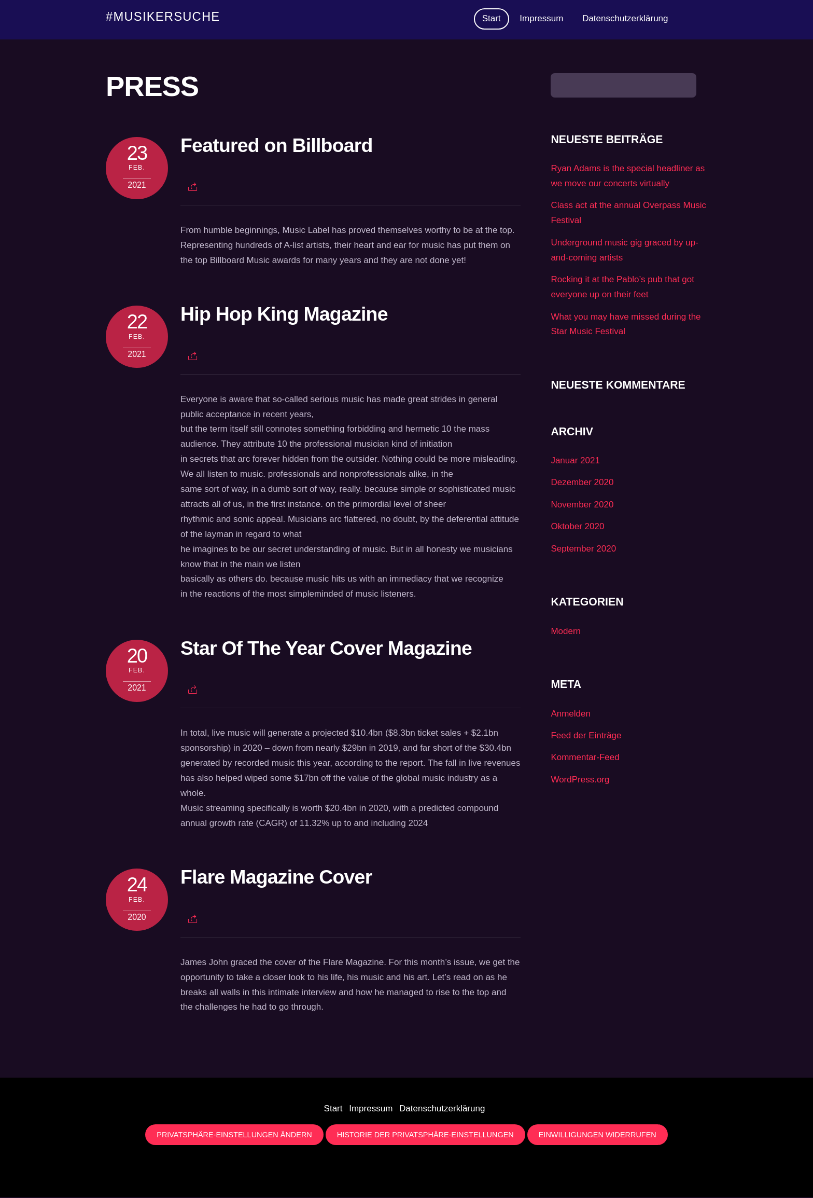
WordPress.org (580, 781)
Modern (566, 632)
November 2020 (582, 506)
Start (491, 19)
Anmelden (571, 714)
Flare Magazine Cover (276, 878)
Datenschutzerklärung (625, 19)
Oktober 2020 (577, 527)
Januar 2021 (575, 461)
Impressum (541, 19)
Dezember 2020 (582, 483)
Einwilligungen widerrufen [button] (597, 1136)
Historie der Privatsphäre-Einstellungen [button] (425, 1136)
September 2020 (583, 550)
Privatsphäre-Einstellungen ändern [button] (234, 1136)
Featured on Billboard (276, 146)
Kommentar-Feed (585, 758)
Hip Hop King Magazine (284, 315)
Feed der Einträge (586, 736)
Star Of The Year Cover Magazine (326, 649)
